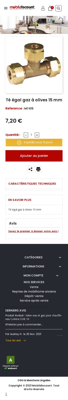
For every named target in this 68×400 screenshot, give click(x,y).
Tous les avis (15, 340)
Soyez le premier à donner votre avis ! (33, 231)
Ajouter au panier (34, 155)
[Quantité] (31, 135)
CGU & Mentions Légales (34, 380)
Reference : (14, 108)
